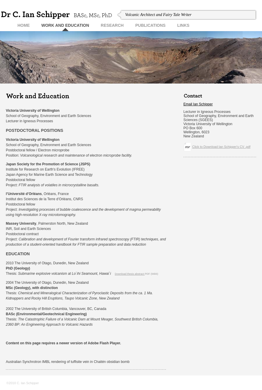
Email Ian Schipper (198, 104)
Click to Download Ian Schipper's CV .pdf (221, 146)
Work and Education (65, 25)
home (23, 25)
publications (150, 25)
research (112, 25)
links (183, 25)
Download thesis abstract (130, 273)
